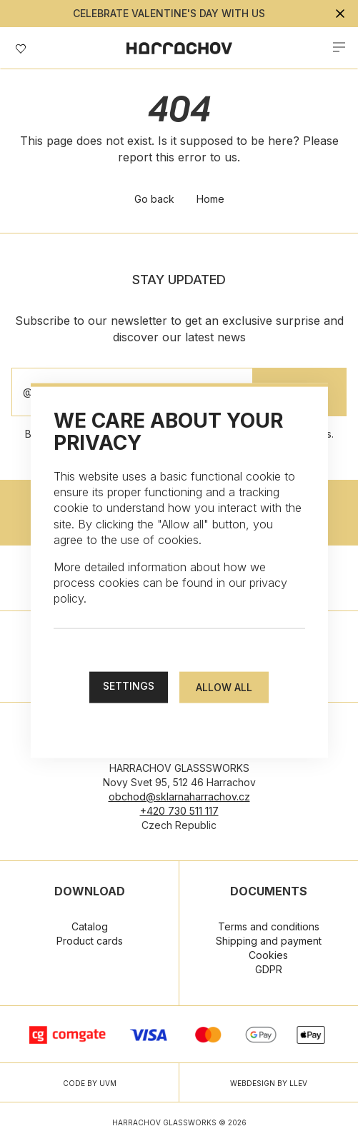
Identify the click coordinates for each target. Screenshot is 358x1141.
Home (210, 199)
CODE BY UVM (89, 1083)
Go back (154, 199)
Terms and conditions (268, 926)
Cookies (268, 955)
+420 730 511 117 (179, 811)
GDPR (268, 969)
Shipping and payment (269, 941)
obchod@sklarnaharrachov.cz (179, 796)
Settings (128, 685)
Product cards (89, 941)
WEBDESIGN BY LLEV (268, 1083)
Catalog (89, 926)
